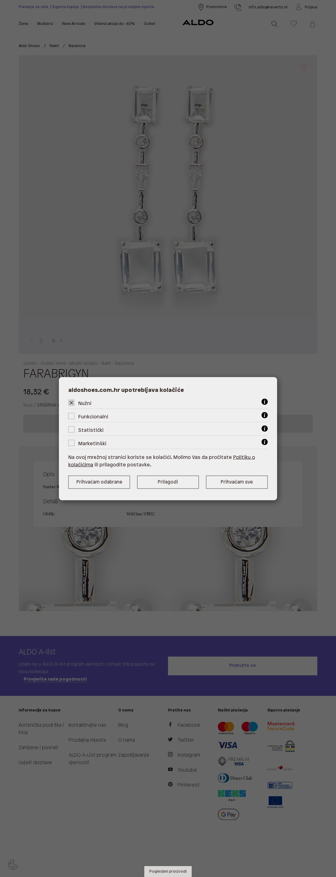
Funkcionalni (93, 416)
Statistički (90, 430)
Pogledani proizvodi (168, 872)
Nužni (84, 403)
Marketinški (92, 443)
